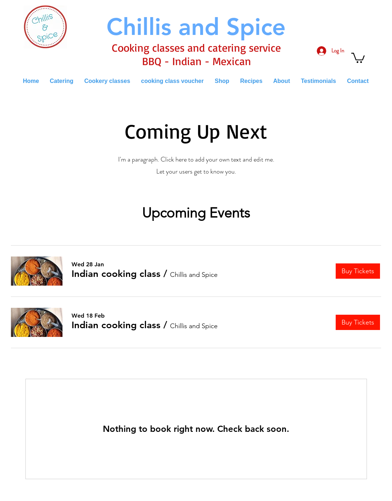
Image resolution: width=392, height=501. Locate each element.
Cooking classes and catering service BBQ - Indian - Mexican (196, 54)
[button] (358, 57)
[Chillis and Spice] (196, 26)
